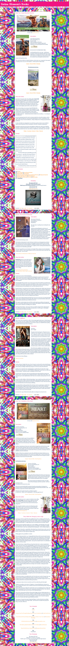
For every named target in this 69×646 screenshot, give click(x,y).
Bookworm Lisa (33, 613)
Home (4, 7)
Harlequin (38, 63)
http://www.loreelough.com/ (21, 510)
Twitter (37, 131)
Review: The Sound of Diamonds (24, 214)
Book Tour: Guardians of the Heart (24, 401)
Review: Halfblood (20, 318)
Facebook (33, 131)
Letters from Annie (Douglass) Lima (23, 174)
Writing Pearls (33, 621)
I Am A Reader (20, 172)
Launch (19, 171)
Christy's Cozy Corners (39, 616)
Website (25, 131)
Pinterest (41, 131)
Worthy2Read (39, 613)
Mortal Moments (43, 624)
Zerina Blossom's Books (15, 4)
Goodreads (29, 131)
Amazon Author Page (23, 271)
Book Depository (38, 458)
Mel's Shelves (22, 624)
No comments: (30, 208)
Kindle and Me (20, 177)
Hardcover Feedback (35, 624)
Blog (20, 270)
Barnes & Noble (33, 63)
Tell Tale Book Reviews (25, 621)
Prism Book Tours (35, 32)
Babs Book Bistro (20, 173)
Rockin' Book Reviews (35, 174)
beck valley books (31, 176)
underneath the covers (27, 177)
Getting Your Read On (44, 174)
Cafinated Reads (32, 628)
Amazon (27, 63)
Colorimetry (26, 173)
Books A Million (28, 253)
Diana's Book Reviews (25, 628)
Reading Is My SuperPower (30, 616)
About (8, 7)
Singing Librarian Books (41, 628)
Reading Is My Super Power (22, 176)
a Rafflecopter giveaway (33, 188)
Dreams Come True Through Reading (23, 613)
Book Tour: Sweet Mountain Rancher (25, 13)
